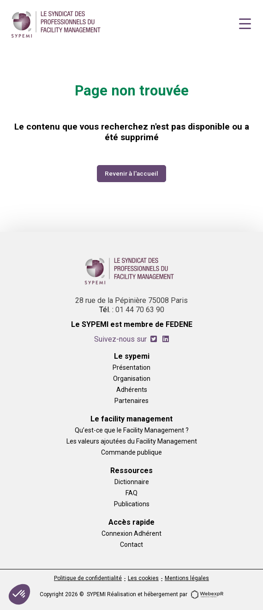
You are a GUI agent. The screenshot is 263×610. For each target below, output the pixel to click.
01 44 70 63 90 (139, 309)
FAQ (131, 492)
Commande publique (131, 452)
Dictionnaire (131, 481)
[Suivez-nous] (153, 339)
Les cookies (143, 578)
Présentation (131, 367)
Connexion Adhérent (131, 533)
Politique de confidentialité (88, 578)
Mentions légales (187, 578)
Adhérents (131, 389)
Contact (131, 544)
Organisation (131, 378)
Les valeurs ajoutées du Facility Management (131, 441)
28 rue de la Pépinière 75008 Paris (131, 300)
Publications (131, 503)
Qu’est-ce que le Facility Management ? (132, 429)
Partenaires (131, 400)
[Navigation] (245, 24)
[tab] (153, 339)
